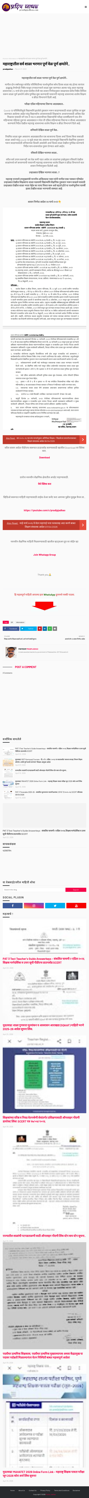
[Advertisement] (44, 34)
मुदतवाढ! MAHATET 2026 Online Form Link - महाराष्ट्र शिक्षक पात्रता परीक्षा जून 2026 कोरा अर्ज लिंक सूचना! (48, 782)
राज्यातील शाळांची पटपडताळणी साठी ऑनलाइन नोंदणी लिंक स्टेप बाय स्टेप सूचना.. (41, 770)
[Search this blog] (34, 890)
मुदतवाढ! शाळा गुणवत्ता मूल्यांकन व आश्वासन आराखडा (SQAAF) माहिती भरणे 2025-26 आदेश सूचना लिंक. (43, 1027)
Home (5, 58)
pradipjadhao (8, 69)
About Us (22, 1490)
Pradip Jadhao (51, 1494)
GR (12, 622)
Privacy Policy (45, 1490)
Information (13, 58)
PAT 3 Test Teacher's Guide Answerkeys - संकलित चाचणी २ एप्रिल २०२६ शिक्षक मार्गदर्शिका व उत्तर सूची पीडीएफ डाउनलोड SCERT (50, 749)
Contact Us (32, 1490)
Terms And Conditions (61, 1490)
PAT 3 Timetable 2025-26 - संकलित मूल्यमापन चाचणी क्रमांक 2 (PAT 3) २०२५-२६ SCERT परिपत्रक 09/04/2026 (48, 793)
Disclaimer (76, 1490)
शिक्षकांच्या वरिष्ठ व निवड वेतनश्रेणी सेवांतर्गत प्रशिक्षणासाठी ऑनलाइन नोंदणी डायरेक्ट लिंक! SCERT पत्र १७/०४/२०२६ (41, 1119)
